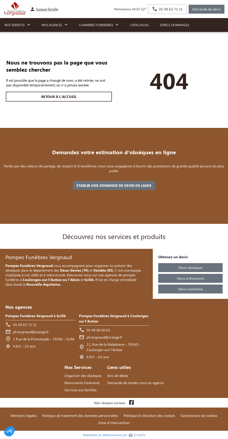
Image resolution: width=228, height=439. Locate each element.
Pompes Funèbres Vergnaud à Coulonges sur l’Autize (113, 318)
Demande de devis (206, 9)
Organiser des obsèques (83, 375)
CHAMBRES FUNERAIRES (96, 25)
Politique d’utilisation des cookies (149, 415)
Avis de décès (117, 375)
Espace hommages (174, 25)
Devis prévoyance (190, 278)
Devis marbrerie (190, 289)
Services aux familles (80, 389)
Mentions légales (24, 415)
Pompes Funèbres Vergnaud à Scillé (35, 315)
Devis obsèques (190, 267)
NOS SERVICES (14, 25)
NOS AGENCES (52, 25)
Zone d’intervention (113, 422)
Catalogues (139, 25)
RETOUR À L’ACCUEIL (59, 96)
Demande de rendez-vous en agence (135, 382)
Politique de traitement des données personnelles (80, 415)
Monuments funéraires (82, 382)
